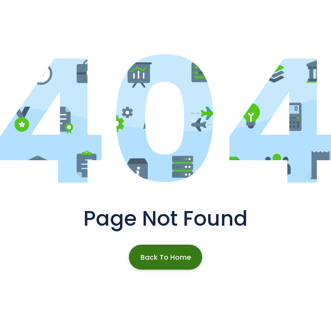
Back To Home (166, 257)
